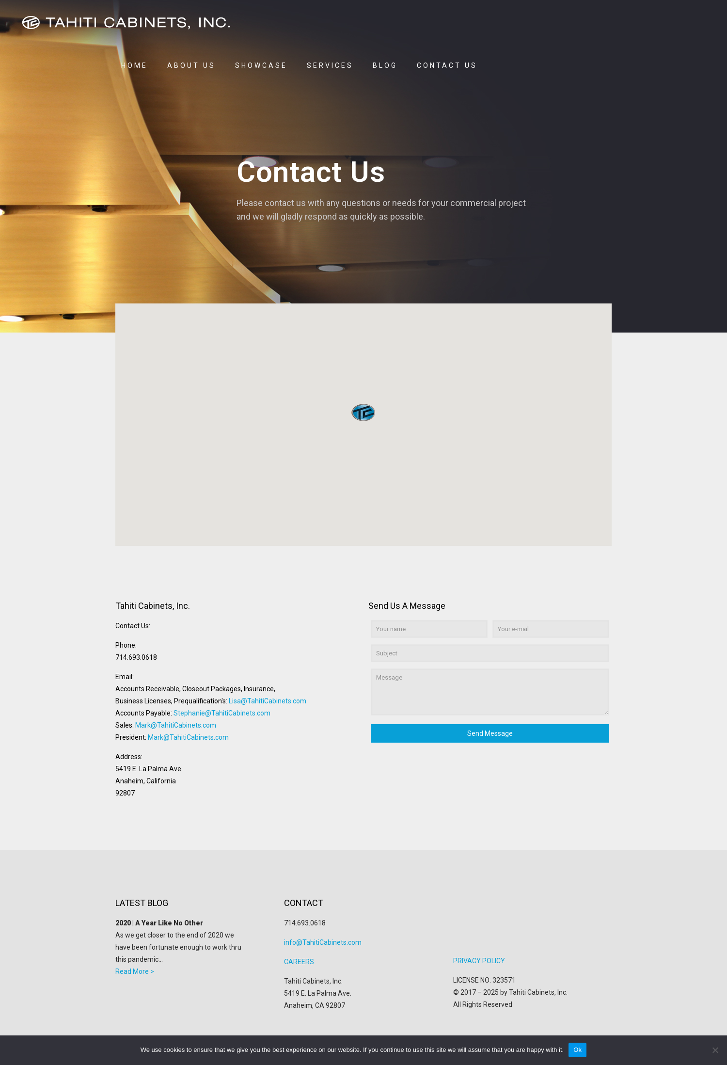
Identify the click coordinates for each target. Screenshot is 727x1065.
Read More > (134, 971)
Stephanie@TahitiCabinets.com (222, 713)
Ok (577, 1049)
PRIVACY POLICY (479, 961)
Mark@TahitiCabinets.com (175, 725)
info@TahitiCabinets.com (323, 942)
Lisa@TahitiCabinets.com (267, 701)
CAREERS (299, 962)
